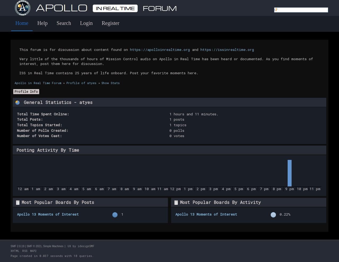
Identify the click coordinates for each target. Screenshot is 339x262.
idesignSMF (86, 246)
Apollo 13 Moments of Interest (48, 214)
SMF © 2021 (34, 246)
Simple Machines (53, 246)
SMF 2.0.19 (17, 246)
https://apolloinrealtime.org (160, 49)
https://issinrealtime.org (227, 49)
